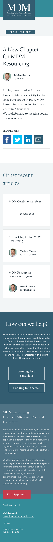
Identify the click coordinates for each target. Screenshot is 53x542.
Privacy (6, 523)
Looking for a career (26, 388)
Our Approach (16, 494)
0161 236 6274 (10, 512)
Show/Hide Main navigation (48, 8)
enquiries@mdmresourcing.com (18, 516)
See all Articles (20, 32)
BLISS (17, 532)
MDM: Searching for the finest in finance (19, 10)
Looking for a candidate (26, 373)
